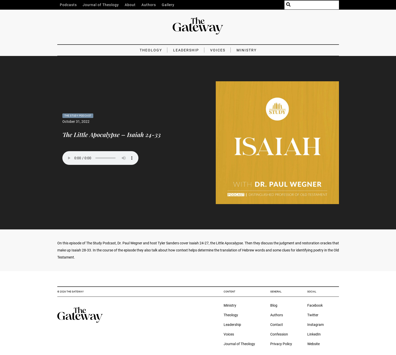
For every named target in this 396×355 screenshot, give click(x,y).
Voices (217, 50)
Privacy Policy (281, 344)
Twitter (312, 315)
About (130, 5)
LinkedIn (314, 334)
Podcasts (68, 5)
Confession (279, 334)
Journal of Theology (101, 5)
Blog (273, 305)
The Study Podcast (78, 115)
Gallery (168, 5)
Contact (276, 325)
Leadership (186, 50)
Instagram (315, 325)
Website (313, 344)
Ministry (247, 50)
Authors (148, 5)
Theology (151, 50)
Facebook (315, 305)
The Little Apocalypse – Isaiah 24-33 (111, 134)
